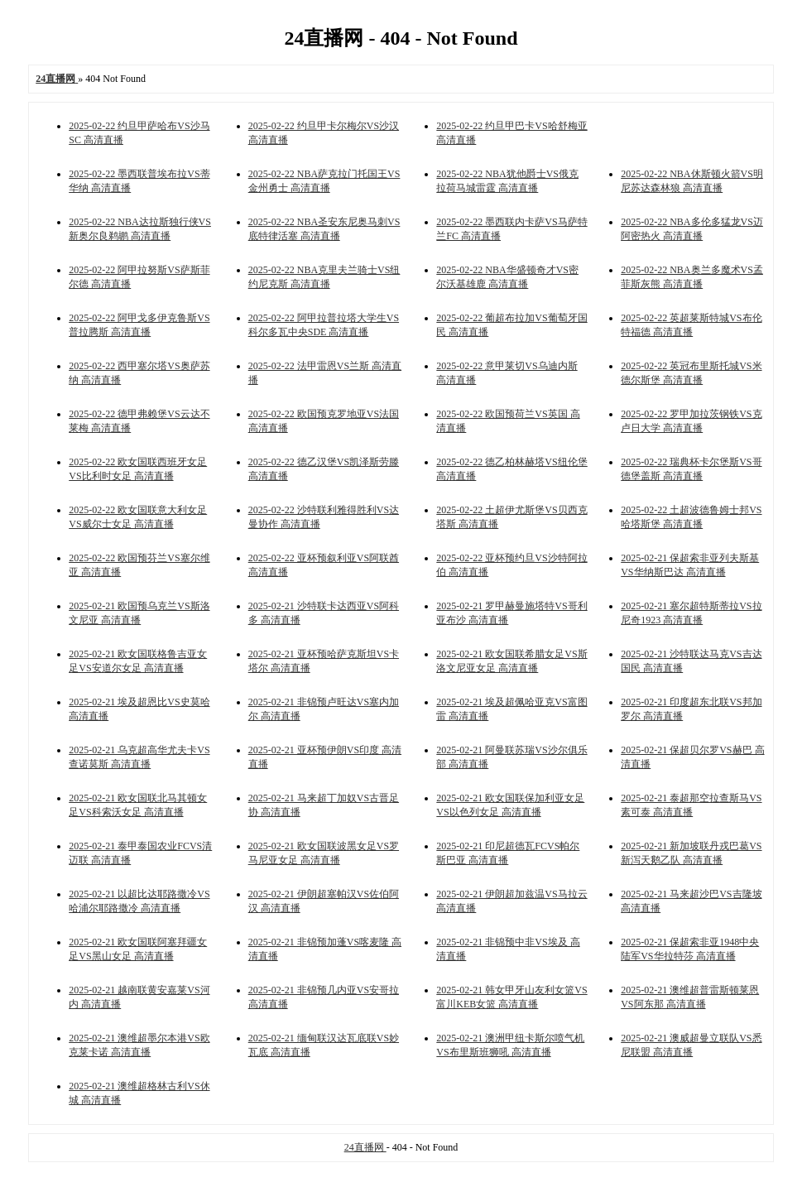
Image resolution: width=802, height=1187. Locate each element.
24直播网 (365, 1147)
